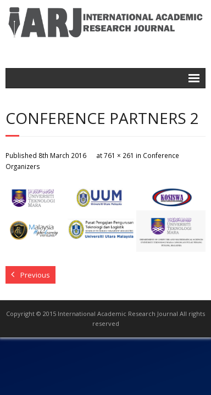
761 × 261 (119, 155)
